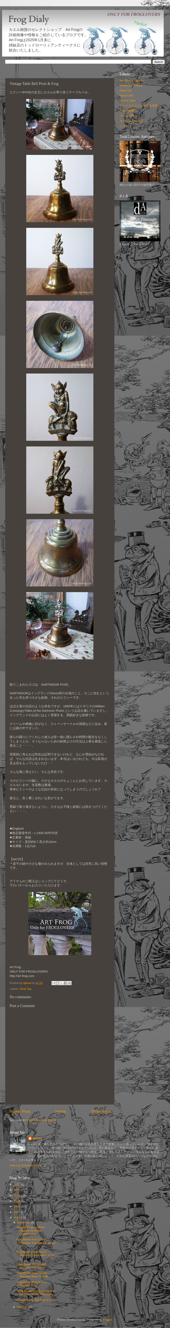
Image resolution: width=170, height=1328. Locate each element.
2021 (17, 1189)
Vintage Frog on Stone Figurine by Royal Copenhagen (31, 1231)
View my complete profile (25, 1165)
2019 (17, 1201)
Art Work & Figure (131, 80)
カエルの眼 (127, 115)
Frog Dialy (28, 19)
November (24, 1222)
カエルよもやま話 (131, 120)
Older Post (101, 1111)
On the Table (128, 100)
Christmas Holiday (131, 85)
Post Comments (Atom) (41, 1120)
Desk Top (25, 988)
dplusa (37, 1138)
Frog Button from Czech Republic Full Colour (32, 1266)
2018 (17, 1206)
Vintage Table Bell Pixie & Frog (36, 1300)
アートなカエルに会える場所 (139, 105)
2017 (17, 1212)
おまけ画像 (127, 110)
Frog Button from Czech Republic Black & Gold (32, 1274)
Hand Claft (126, 95)
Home (60, 1111)
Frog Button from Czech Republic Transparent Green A (36, 1255)
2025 (17, 1184)
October (22, 1306)
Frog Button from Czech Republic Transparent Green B (36, 1243)
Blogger (107, 1319)
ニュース (125, 125)
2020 (17, 1195)
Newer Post (19, 1111)
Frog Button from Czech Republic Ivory (32, 1283)
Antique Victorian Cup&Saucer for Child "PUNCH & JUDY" (36, 1292)
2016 (17, 1217)
